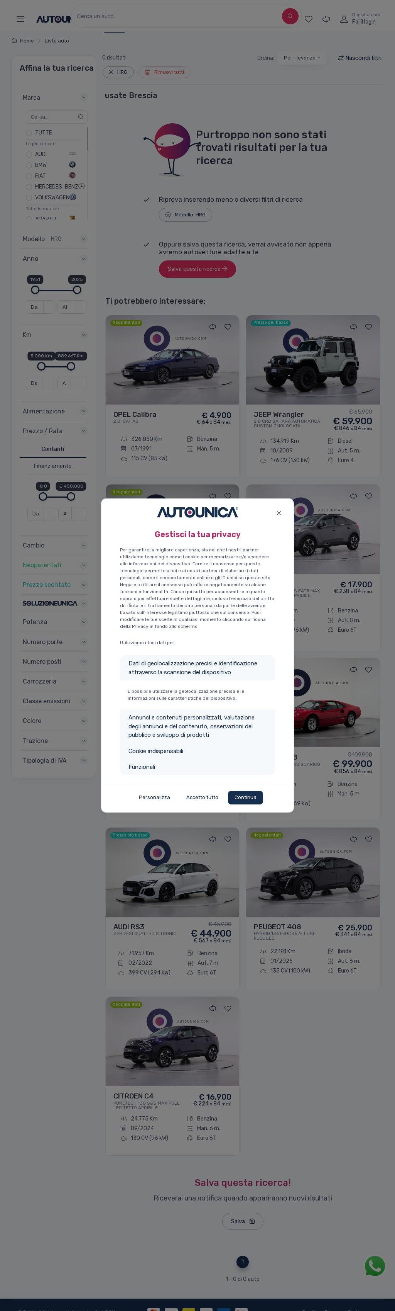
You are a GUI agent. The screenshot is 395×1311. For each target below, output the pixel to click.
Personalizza (154, 797)
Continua (246, 797)
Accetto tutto (202, 797)
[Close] (279, 512)
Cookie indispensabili (155, 751)
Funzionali (141, 766)
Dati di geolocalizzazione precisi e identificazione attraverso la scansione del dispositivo (192, 668)
